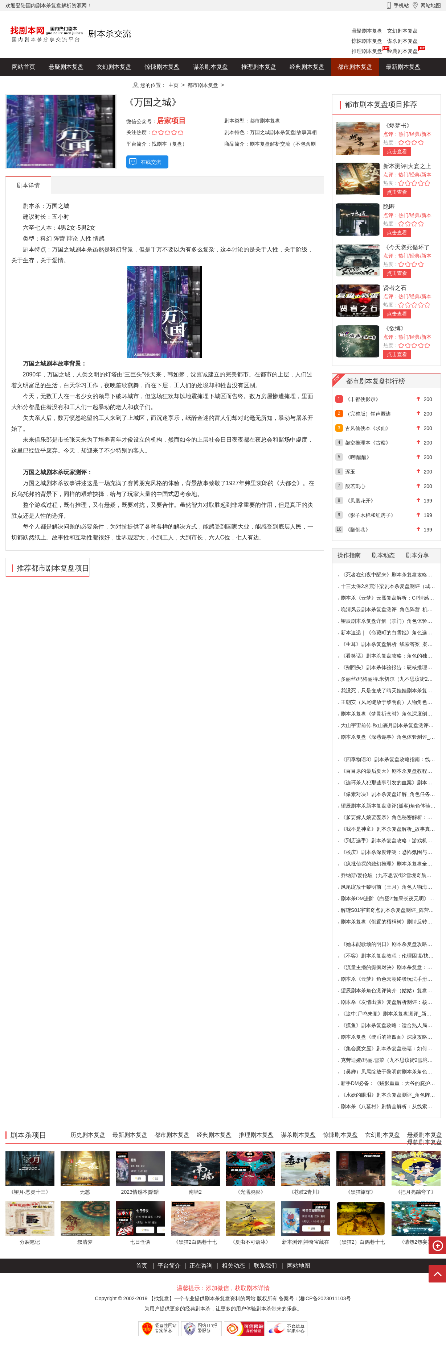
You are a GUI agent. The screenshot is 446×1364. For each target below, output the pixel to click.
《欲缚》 (394, 328)
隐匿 (389, 207)
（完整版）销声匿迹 (368, 414)
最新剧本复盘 (403, 67)
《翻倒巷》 (358, 530)
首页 (141, 1266)
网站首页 (23, 67)
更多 (114, 85)
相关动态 (233, 1266)
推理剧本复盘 (367, 51)
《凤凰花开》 (360, 501)
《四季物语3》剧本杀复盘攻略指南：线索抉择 (393, 759)
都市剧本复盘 (354, 67)
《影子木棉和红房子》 (370, 515)
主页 (173, 85)
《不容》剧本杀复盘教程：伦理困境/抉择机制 (392, 956)
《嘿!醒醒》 (358, 457)
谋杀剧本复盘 (402, 41)
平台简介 (169, 1266)
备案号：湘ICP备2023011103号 (315, 1298)
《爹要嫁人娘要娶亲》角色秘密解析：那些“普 (392, 817)
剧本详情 (28, 185)
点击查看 (397, 151)
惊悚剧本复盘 (367, 41)
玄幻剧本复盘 (402, 31)
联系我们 (265, 1266)
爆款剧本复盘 (77, 85)
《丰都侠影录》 (363, 399)
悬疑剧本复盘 (367, 31)
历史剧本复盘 (29, 85)
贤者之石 (394, 288)
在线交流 (151, 162)
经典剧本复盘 (402, 51)
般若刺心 (355, 486)
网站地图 (298, 1266)
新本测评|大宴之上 (407, 166)
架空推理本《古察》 (368, 443)
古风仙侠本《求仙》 (368, 428)
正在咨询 (201, 1266)
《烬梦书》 (397, 125)
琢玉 (350, 472)
